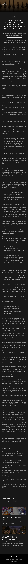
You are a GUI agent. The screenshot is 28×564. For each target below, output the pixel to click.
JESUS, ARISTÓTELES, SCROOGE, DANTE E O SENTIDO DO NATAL (9, 537)
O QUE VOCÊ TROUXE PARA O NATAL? (11, 518)
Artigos (14, 16)
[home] (5, 3)
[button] (25, 3)
